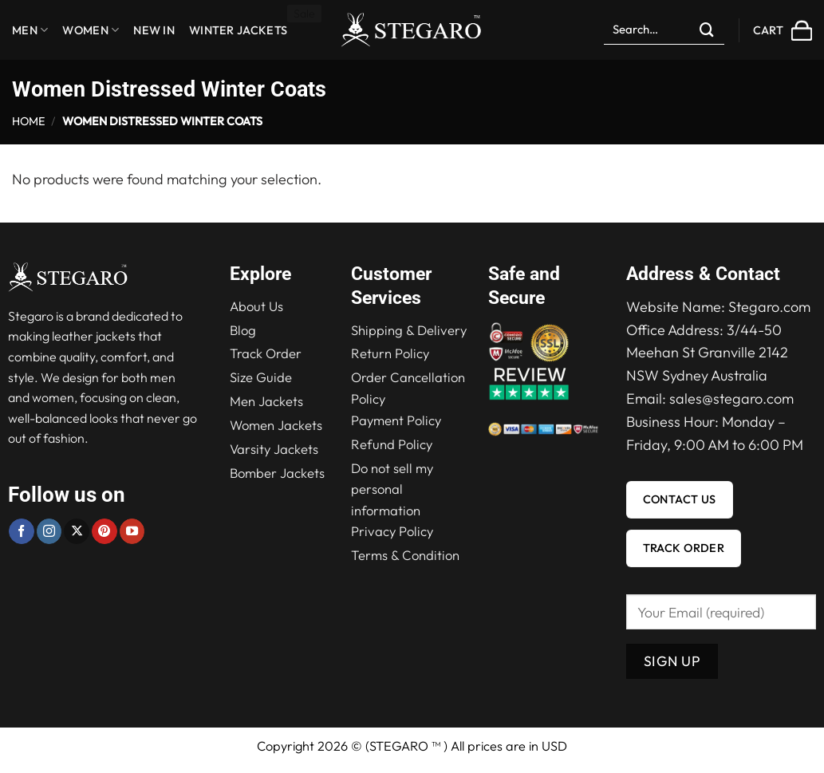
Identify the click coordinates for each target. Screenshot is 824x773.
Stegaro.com (769, 307)
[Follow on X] (76, 531)
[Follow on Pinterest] (104, 531)
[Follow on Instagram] (49, 531)
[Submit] (707, 30)
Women (90, 29)
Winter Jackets (238, 30)
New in (154, 30)
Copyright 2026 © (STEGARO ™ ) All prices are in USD (412, 746)
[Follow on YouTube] (132, 531)
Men (30, 29)
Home (28, 121)
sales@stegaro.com (731, 398)
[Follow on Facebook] (21, 531)
